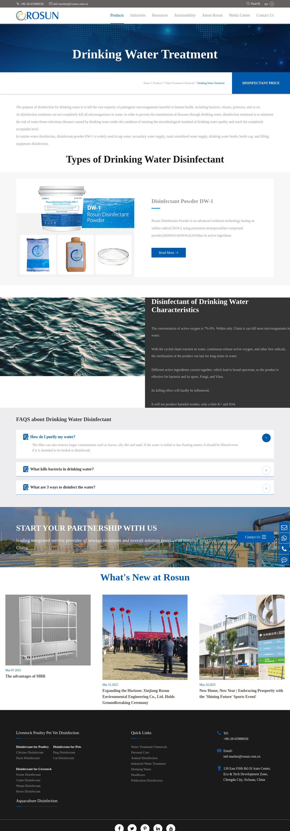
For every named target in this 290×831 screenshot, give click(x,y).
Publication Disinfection (146, 766)
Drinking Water (141, 755)
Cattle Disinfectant (28, 766)
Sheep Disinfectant (28, 771)
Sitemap (133, 827)
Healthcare (138, 760)
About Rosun (212, 15)
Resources (160, 15)
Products (117, 15)
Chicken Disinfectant (29, 738)
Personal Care (140, 738)
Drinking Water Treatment (210, 83)
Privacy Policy (153, 827)
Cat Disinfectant (63, 744)
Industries (138, 15)
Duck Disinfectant (28, 744)
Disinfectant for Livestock (34, 755)
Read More (152, 246)
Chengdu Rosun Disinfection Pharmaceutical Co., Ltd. (140, 822)
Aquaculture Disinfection (37, 786)
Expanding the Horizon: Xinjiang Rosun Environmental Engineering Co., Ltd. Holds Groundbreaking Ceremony (138, 682)
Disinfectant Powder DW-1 (167, 194)
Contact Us (265, 15)
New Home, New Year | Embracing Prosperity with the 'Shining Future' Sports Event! (241, 679)
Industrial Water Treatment (148, 749)
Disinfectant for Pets (67, 732)
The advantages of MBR (25, 662)
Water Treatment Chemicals (179, 83)
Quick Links (141, 718)
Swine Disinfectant (28, 760)
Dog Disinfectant (64, 738)
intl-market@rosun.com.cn (68, 4)
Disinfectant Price (260, 83)
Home (147, 83)
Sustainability (185, 15)
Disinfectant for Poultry (32, 732)
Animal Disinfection (144, 744)
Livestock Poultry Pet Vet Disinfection (47, 718)
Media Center (239, 15)
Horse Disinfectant (28, 777)
